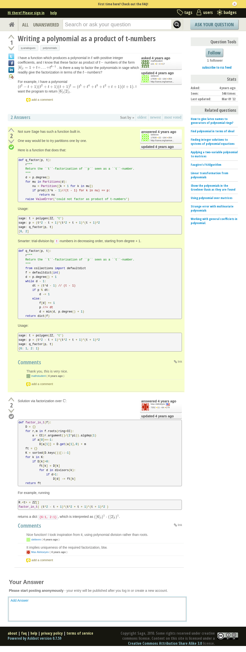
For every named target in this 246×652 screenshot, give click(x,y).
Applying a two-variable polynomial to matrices (214, 154)
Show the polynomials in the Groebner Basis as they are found (213, 187)
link (180, 361)
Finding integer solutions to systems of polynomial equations (212, 141)
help (53, 12)
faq (24, 633)
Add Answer (20, 600)
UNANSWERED (46, 24)
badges (230, 12)
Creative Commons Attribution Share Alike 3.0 (165, 643)
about (12, 633)
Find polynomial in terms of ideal (212, 131)
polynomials (50, 48)
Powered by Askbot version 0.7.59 (34, 638)
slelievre (155, 76)
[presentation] (91, 58)
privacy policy (52, 633)
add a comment (42, 99)
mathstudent (157, 61)
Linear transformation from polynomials (209, 175)
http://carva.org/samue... (162, 81)
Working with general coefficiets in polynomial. (214, 221)
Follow (214, 52)
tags (188, 12)
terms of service (80, 633)
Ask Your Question (214, 24)
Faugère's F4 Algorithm (206, 164)
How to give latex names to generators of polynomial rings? (212, 121)
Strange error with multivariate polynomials (212, 208)
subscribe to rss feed (217, 67)
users (208, 12)
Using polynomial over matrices (211, 198)
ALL (25, 24)
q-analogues (28, 48)
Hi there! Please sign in (26, 12)
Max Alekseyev (158, 404)
